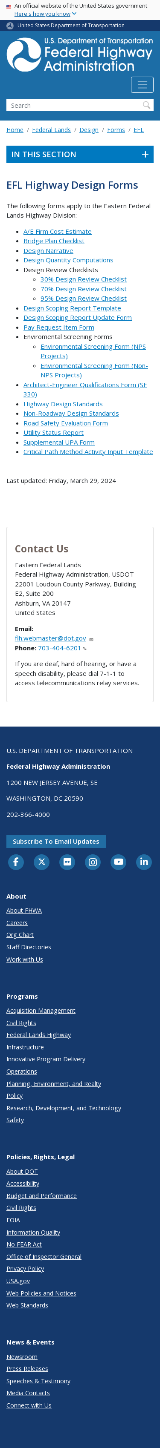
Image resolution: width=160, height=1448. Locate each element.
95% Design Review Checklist (84, 298)
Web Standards (27, 1305)
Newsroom (22, 1357)
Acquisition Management (41, 1010)
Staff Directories (28, 947)
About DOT (22, 1171)
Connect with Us (29, 1405)
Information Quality (33, 1232)
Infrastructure (25, 1047)
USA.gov (18, 1281)
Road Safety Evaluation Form (65, 423)
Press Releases (27, 1369)
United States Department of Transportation (71, 25)
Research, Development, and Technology (63, 1108)
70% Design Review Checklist (84, 288)
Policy (14, 1096)
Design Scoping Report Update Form (77, 317)
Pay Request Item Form (58, 327)
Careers (17, 923)
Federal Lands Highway (38, 1035)
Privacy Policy (25, 1268)
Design (89, 130)
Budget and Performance (41, 1196)
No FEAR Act (24, 1244)
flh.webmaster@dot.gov (54, 638)
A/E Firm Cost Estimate (57, 231)
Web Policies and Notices (41, 1293)
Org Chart (20, 935)
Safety (15, 1120)
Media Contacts (28, 1393)
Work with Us (24, 959)
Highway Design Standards (63, 403)
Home (14, 130)
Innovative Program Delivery (45, 1059)
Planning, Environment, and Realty (53, 1084)
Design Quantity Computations (68, 260)
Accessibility (22, 1183)
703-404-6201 (62, 648)
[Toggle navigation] (142, 85)
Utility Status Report (53, 432)
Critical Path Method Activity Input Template (88, 451)
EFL (139, 130)
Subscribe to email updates (56, 841)
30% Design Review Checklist (84, 279)
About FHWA (24, 910)
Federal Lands (51, 130)
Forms (116, 130)
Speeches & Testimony (38, 1381)
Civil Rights (21, 1023)
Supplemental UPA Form (59, 442)
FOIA (13, 1220)
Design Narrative (48, 250)
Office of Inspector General (43, 1257)
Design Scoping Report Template (72, 308)
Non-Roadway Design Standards (71, 413)
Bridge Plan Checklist (53, 240)
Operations (21, 1071)
